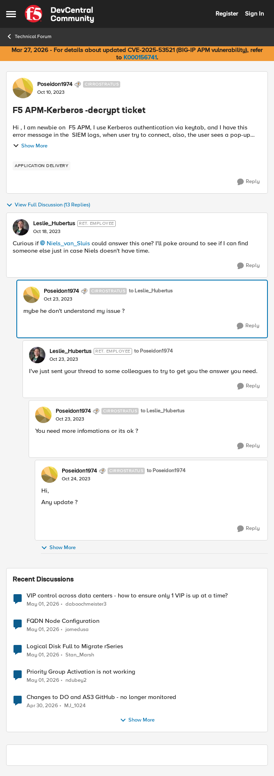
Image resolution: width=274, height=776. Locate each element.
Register (227, 13)
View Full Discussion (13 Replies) (48, 205)
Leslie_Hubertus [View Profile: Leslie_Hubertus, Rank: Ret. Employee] (54, 223)
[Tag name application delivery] (41, 165)
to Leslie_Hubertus (151, 291)
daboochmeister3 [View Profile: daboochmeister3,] (85, 604)
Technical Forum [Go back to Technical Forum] (29, 36)
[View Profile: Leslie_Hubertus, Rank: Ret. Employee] (21, 227)
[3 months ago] (43, 604)
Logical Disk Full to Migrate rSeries (75, 646)
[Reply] (248, 181)
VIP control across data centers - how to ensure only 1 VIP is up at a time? (127, 595)
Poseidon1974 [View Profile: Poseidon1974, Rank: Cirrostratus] (54, 84)
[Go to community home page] (59, 14)
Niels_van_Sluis (68, 243)
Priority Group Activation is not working (81, 671)
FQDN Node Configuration (63, 621)
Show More (30, 146)
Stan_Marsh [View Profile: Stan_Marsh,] (79, 655)
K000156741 (140, 57)
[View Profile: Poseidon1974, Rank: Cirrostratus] (23, 88)
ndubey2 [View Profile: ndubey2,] (76, 680)
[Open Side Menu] (11, 14)
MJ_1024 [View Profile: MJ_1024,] (74, 706)
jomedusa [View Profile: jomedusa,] (77, 630)
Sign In (254, 13)
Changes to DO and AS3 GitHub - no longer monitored (101, 697)
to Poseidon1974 (153, 351)
